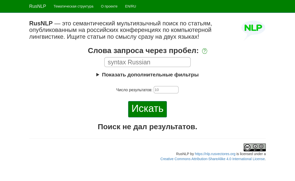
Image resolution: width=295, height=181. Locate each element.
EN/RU (130, 6)
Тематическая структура (73, 6)
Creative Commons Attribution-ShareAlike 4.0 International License (212, 159)
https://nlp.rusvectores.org (215, 154)
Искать (147, 108)
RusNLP (37, 6)
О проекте (109, 6)
